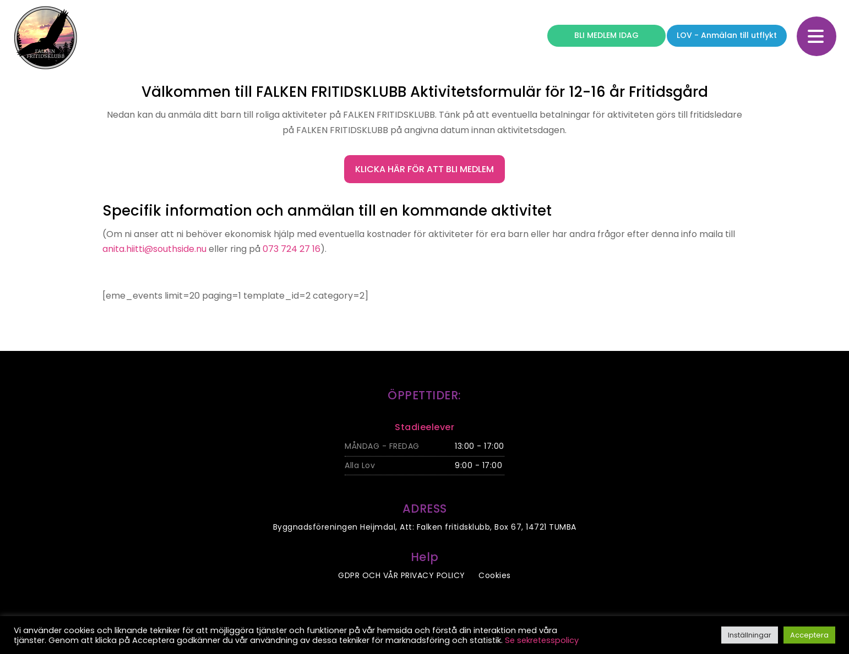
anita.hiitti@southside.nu (154, 249)
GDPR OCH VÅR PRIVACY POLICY (401, 575)
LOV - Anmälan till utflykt (727, 35)
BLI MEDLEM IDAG (606, 35)
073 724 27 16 (291, 249)
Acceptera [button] (809, 635)
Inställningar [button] (749, 635)
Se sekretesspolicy (542, 640)
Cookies (494, 575)
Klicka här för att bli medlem (424, 169)
